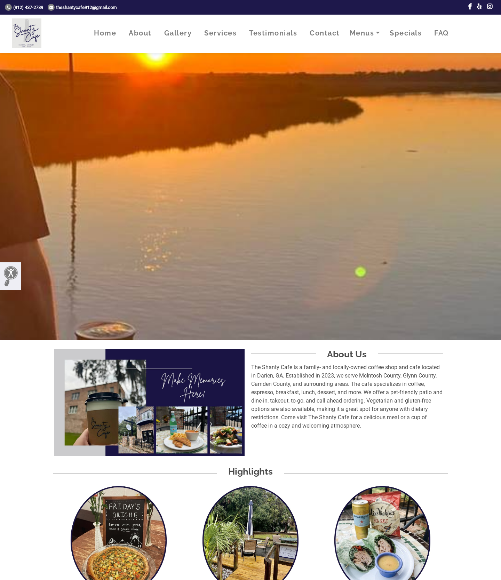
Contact (325, 33)
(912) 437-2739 (24, 7)
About (140, 33)
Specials (406, 33)
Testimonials (273, 33)
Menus (362, 33)
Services (220, 33)
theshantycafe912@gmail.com (82, 7)
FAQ (441, 33)
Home (105, 33)
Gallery (178, 33)
